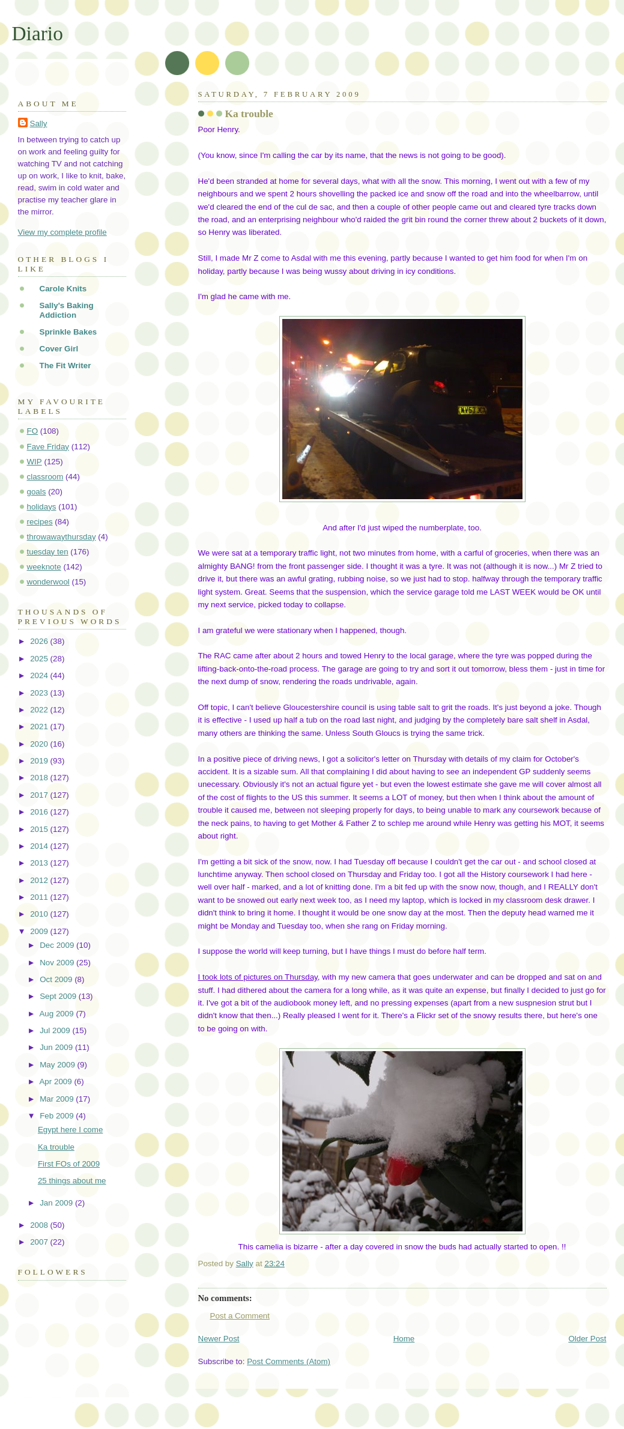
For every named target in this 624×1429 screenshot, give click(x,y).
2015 (40, 829)
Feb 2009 (58, 1115)
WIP (34, 461)
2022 (40, 709)
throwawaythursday (61, 536)
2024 (40, 675)
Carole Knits (63, 288)
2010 (40, 913)
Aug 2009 (57, 1013)
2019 (40, 760)
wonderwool (48, 581)
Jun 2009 (57, 1047)
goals (36, 491)
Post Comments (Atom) (288, 1361)
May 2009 (58, 1064)
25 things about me (72, 1180)
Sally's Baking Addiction (67, 310)
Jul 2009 (56, 1030)
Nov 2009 (58, 962)
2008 (40, 1225)
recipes (40, 521)
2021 (40, 726)
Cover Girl (59, 348)
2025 (40, 658)
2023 (40, 692)
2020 (40, 743)
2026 (40, 641)
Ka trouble (56, 1146)
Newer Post (219, 1338)
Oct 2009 (57, 979)
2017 (40, 794)
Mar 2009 (58, 1098)
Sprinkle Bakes (68, 331)
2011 (40, 897)
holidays (41, 506)
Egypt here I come (70, 1129)
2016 (40, 811)
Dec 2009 (58, 945)
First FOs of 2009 (69, 1163)
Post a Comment (240, 1315)
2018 (40, 777)
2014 (40, 846)
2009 (40, 931)
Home (404, 1338)
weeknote (44, 566)
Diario (37, 33)
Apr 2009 (56, 1081)
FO (32, 430)
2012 (40, 880)
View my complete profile (62, 232)
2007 (40, 1241)
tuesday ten (47, 551)
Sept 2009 (59, 996)
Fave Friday (48, 446)
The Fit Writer (65, 365)
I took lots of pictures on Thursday (258, 976)
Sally (38, 123)
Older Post (587, 1338)
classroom (45, 476)
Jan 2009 (57, 1202)
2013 (40, 862)
